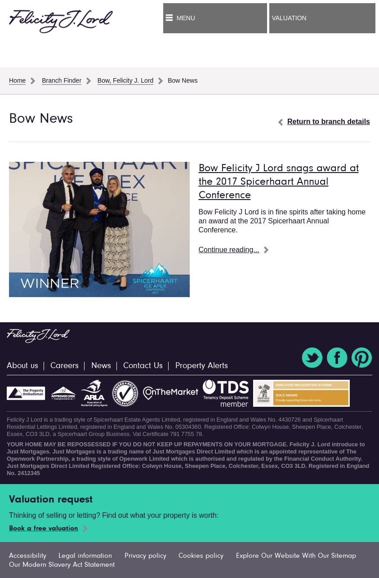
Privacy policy (145, 556)
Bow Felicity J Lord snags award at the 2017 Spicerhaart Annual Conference (279, 182)
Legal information (85, 556)
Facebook (337, 357)
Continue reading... (229, 249)
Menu (186, 18)
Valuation (289, 18)
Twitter (312, 357)
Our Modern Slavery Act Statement (62, 565)
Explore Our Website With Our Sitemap (296, 556)
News (101, 366)
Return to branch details (328, 121)
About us (22, 366)
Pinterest (362, 357)
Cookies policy (200, 556)
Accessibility (27, 556)
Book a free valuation (43, 528)
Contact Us (143, 366)
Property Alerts (201, 366)
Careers (64, 366)
